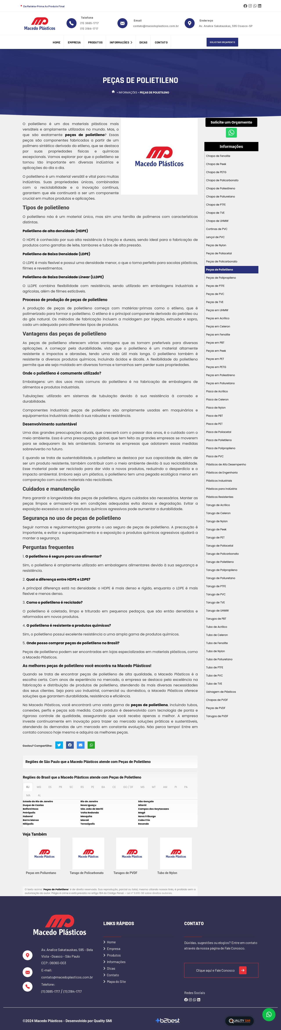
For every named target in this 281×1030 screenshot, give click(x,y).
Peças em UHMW (217, 310)
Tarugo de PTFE (216, 586)
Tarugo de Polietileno (220, 562)
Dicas (143, 42)
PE (92, 787)
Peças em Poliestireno (220, 375)
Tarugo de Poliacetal (219, 545)
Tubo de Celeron (217, 635)
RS (82, 787)
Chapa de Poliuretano (220, 196)
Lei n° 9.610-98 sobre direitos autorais (149, 893)
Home (56, 42)
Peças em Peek (216, 351)
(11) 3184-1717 (89, 28)
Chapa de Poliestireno (220, 188)
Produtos (95, 42)
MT (154, 787)
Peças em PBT (215, 343)
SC (71, 787)
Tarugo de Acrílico (218, 505)
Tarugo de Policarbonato (87, 873)
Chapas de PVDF (217, 700)
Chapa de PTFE (216, 204)
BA (103, 787)
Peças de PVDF (215, 708)
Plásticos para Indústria (221, 489)
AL (39, 795)
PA (185, 787)
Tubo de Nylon (167, 873)
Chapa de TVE (215, 213)
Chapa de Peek (216, 164)
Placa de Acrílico (217, 391)
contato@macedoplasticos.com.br (156, 26)
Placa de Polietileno (219, 440)
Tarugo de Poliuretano (220, 578)
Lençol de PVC (215, 237)
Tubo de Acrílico (216, 627)
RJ (27, 787)
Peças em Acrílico (217, 318)
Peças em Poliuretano (41, 873)
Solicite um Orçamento (231, 122)
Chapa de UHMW (217, 221)
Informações (121, 42)
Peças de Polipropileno (221, 278)
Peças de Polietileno (219, 269)
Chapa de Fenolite (218, 156)
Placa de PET (214, 424)
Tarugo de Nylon (217, 521)
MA (28, 795)
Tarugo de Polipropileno (221, 570)
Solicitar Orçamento (222, 42)
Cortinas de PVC (216, 229)
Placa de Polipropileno (220, 448)
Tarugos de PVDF (125, 873)
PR (60, 787)
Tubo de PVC (214, 675)
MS (142, 787)
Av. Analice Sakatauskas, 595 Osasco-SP (225, 26)
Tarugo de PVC (216, 594)
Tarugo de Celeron (218, 513)
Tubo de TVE (214, 683)
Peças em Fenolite (218, 334)
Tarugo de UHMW (217, 610)
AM (165, 787)
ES (50, 787)
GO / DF (128, 787)
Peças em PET (215, 359)
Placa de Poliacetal (218, 432)
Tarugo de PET (215, 537)
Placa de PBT (214, 416)
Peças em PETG (216, 367)
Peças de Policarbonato (221, 261)
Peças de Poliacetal (219, 253)
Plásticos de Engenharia (222, 472)
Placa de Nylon (216, 407)
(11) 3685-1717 (89, 23)
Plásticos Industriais (219, 481)
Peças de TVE (214, 302)
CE (114, 787)
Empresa (74, 42)
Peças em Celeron (218, 326)
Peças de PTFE (215, 286)
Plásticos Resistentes (219, 497)
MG (39, 787)
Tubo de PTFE (214, 667)
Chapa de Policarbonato (222, 180)
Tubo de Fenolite (217, 643)
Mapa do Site (114, 981)
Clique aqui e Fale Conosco (221, 970)
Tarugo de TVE (215, 602)
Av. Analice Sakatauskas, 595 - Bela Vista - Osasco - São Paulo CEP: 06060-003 (67, 956)
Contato (161, 42)
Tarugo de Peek (216, 529)
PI (176, 787)
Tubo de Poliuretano (219, 659)
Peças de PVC (215, 294)
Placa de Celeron (217, 399)
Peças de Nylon (216, 245)
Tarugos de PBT (216, 619)
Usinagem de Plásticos (221, 692)
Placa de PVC (215, 456)
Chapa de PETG (216, 172)
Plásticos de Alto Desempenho (226, 464)
